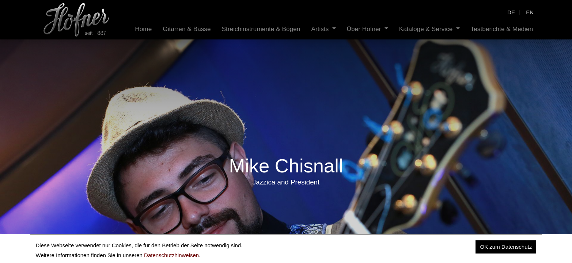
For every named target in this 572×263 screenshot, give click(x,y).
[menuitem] (143, 29)
